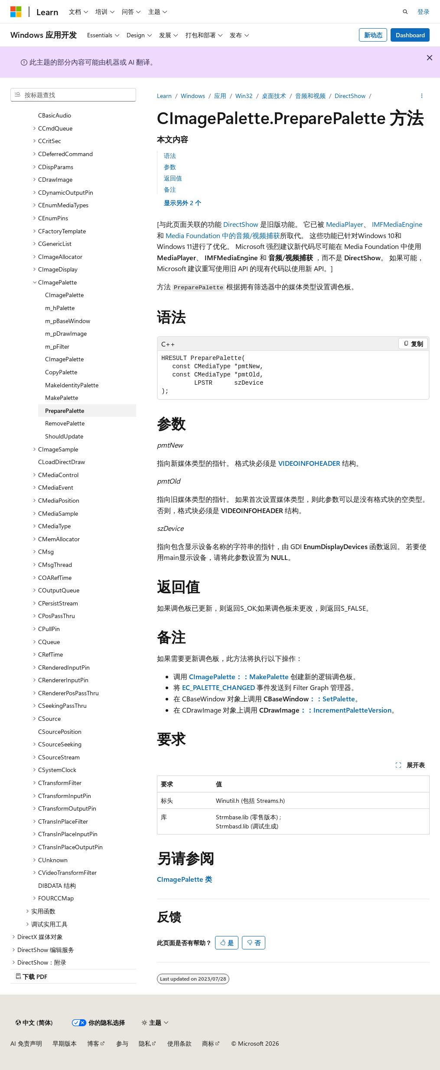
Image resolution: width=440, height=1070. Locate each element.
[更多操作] (422, 96)
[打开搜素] (405, 12)
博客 (93, 1043)
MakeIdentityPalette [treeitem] (71, 385)
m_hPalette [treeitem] (60, 308)
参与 (122, 1043)
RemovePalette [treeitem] (65, 423)
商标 (208, 1043)
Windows (193, 96)
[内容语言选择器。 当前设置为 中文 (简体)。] (34, 1023)
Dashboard (410, 35)
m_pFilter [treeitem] (57, 346)
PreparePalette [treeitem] (64, 410)
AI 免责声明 (26, 1043)
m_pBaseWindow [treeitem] (67, 321)
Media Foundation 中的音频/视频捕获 (223, 235)
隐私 (145, 1043)
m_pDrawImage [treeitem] (66, 333)
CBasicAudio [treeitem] (54, 115)
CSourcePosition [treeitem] (59, 731)
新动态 (373, 35)
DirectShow (350, 96)
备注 (170, 189)
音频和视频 (310, 96)
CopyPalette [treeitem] (61, 372)
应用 (220, 96)
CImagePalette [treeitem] (64, 295)
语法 (170, 155)
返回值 (173, 178)
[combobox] (73, 95)
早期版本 (64, 1043)
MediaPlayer (344, 224)
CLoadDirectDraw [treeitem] (61, 462)
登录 (423, 11)
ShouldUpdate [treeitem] (64, 436)
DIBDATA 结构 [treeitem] (57, 885)
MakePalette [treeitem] (61, 397)
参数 (170, 167)
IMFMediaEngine (397, 224)
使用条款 (179, 1043)
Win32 (244, 96)
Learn (164, 96)
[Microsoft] (16, 11)
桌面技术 (274, 96)
